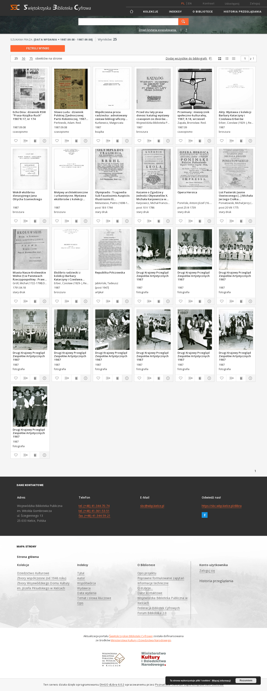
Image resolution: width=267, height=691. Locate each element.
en (190, 3)
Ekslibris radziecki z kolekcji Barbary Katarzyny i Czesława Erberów (68, 276)
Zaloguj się (207, 571)
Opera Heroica (187, 192)
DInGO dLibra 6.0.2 (112, 684)
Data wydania (86, 593)
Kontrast (208, 3)
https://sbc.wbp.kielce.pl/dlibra (222, 506)
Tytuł (80, 573)
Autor (81, 578)
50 (23, 58)
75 (31, 58)
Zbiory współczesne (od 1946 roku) (41, 578)
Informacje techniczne (153, 583)
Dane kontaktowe (149, 593)
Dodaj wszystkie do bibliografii (189, 58)
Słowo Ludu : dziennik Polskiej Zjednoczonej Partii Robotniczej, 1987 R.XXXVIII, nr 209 (70, 115)
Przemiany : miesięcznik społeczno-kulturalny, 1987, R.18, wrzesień (193, 115)
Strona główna (28, 557)
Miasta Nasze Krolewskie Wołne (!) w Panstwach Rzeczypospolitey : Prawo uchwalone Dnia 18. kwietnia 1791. (29, 276)
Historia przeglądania (243, 11)
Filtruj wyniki (37, 48)
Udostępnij (232, 3)
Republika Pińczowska (110, 272)
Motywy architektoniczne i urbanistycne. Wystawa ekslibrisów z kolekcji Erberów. (71, 195)
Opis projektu (146, 573)
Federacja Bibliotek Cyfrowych (158, 608)
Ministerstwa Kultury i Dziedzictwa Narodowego (141, 640)
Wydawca (84, 588)
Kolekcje (150, 11)
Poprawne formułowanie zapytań (160, 578)
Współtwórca (86, 583)
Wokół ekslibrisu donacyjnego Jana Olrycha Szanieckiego (27, 195)
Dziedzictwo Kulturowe (33, 573)
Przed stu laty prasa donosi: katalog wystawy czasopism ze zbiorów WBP (152, 115)
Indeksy (175, 11)
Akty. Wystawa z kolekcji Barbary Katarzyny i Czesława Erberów (235, 115)
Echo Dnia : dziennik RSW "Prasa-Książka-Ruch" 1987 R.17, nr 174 (29, 115)
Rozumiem (246, 680)
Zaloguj (255, 3)
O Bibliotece (203, 11)
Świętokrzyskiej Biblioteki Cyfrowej (131, 636)
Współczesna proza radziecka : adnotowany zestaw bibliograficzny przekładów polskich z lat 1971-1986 (112, 115)
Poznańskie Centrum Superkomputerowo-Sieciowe (189, 684)
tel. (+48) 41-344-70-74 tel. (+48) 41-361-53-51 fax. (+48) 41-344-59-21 (94, 511)
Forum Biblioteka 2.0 (151, 613)
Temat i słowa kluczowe (94, 598)
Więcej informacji (221, 680)
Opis (80, 603)
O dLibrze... (145, 588)
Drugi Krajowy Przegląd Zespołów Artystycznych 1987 (152, 276)
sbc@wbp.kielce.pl (152, 506)
